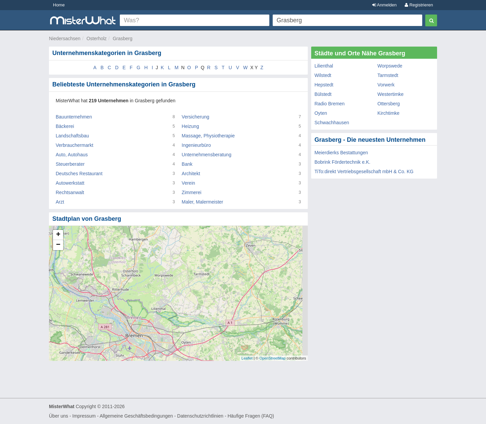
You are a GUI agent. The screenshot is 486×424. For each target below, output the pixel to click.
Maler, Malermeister (202, 202)
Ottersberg (388, 103)
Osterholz (96, 38)
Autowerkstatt (70, 183)
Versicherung (195, 117)
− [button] (58, 245)
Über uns (58, 416)
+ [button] (58, 235)
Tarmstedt (387, 75)
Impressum (84, 416)
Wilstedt (323, 75)
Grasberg (122, 38)
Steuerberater (70, 164)
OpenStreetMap (272, 358)
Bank (187, 164)
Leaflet (246, 358)
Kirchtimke (388, 113)
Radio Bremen (330, 103)
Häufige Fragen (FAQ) (250, 416)
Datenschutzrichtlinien (200, 416)
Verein (188, 183)
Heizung (190, 126)
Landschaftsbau (72, 135)
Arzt (60, 202)
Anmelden (384, 4)
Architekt (191, 173)
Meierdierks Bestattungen (341, 152)
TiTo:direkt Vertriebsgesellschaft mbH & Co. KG (364, 171)
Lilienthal (324, 66)
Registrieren (419, 4)
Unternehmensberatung (206, 154)
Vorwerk (386, 84)
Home (59, 4)
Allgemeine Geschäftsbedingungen (136, 416)
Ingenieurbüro (196, 145)
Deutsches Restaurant (79, 173)
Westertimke (390, 94)
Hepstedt (324, 84)
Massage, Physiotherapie (208, 135)
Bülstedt (323, 94)
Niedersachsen (64, 38)
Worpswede (389, 66)
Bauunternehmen (74, 117)
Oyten (321, 113)
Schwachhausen (332, 122)
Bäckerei (65, 126)
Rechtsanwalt (70, 192)
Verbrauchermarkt (74, 145)
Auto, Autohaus (72, 154)
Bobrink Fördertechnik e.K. (343, 162)
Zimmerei (191, 192)
